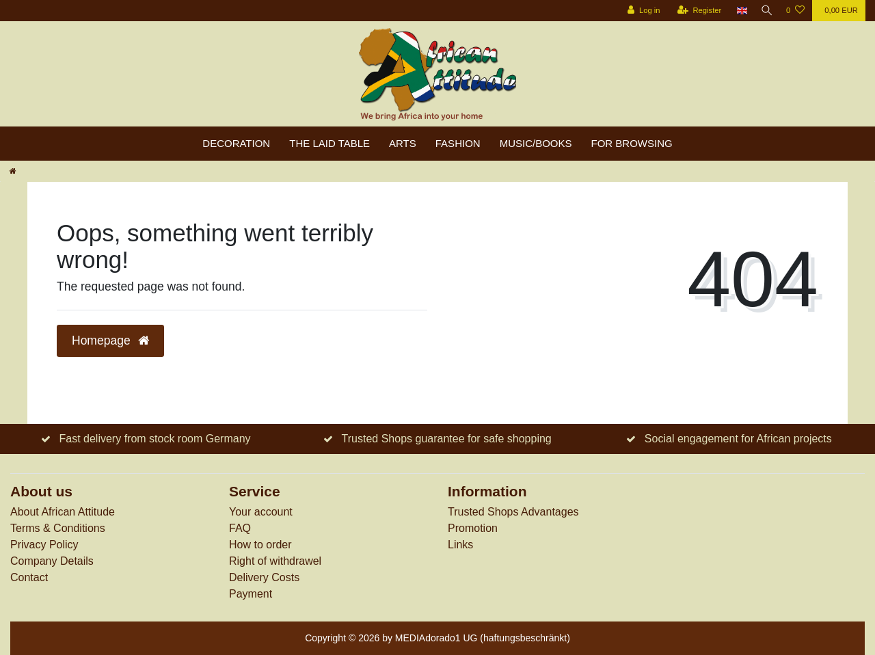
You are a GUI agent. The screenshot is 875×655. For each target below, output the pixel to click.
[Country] (738, 10)
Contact (29, 577)
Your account (261, 512)
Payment (250, 594)
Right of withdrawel (275, 561)
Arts (402, 143)
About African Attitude (62, 512)
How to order (260, 544)
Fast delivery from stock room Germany (154, 438)
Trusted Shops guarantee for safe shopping (447, 438)
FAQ (240, 528)
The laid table (329, 143)
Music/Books (536, 143)
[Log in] (640, 10)
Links (460, 544)
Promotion (473, 528)
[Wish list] (795, 10)
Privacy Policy (44, 544)
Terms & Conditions (57, 528)
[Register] (696, 10)
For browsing (632, 143)
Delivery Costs (264, 577)
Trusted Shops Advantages (513, 512)
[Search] (765, 10)
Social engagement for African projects (738, 438)
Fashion (458, 143)
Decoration (236, 143)
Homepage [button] (110, 340)
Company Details (52, 561)
